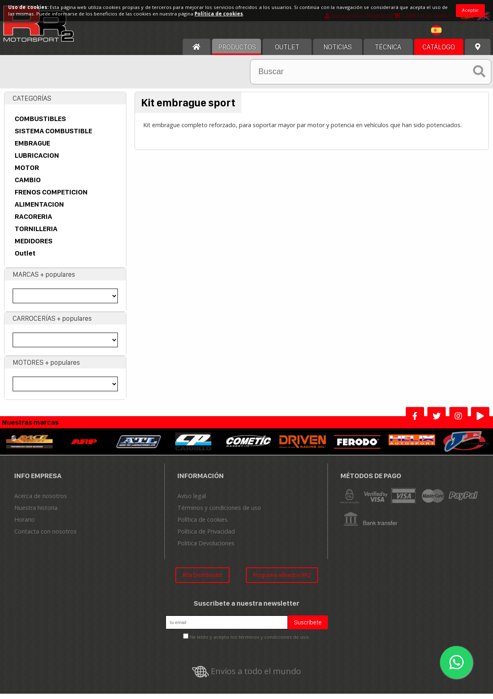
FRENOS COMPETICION (51, 197)
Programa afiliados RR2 (282, 579)
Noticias (337, 52)
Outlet (25, 258)
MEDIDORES (34, 246)
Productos (237, 52)
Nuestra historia (35, 512)
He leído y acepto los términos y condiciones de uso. (250, 642)
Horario (24, 524)
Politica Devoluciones (205, 548)
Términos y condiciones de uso (219, 512)
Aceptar (470, 10)
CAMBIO (28, 185)
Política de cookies (202, 524)
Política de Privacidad (206, 536)
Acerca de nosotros (40, 501)
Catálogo (438, 52)
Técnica (388, 52)
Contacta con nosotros (45, 536)
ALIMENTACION (39, 209)
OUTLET (287, 52)
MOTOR (27, 172)
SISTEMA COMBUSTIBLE (53, 136)
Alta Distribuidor (202, 579)
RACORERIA (33, 221)
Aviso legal (191, 501)
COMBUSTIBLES (40, 123)
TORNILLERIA (36, 233)
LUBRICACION (37, 160)
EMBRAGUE (32, 148)
